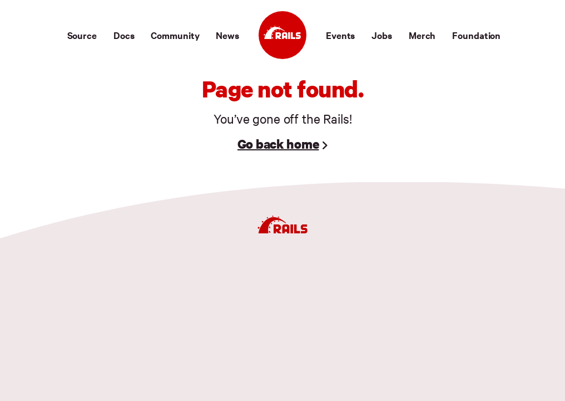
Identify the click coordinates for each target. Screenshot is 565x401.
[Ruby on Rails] (282, 35)
